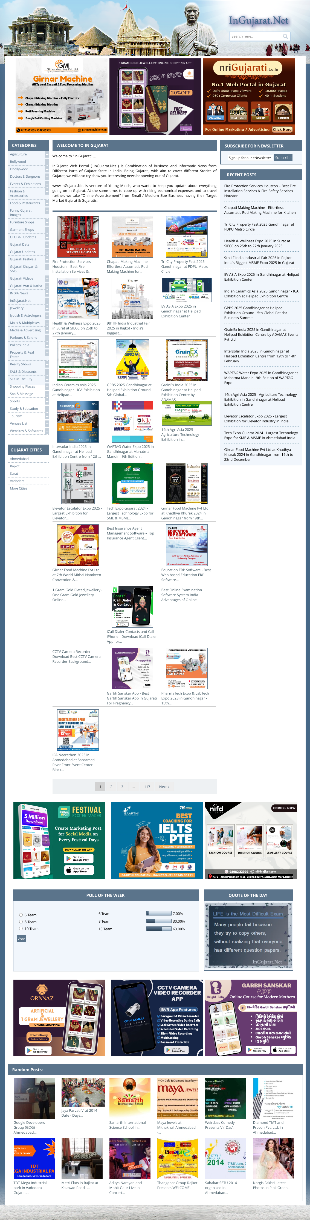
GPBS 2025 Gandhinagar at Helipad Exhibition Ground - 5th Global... (132, 368)
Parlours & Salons (29, 338)
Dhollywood (29, 169)
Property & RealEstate (29, 354)
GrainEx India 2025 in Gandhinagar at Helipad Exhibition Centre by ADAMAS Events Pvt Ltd (261, 334)
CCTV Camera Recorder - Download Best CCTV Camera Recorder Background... (77, 656)
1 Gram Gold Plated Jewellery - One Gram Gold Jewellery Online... (78, 594)
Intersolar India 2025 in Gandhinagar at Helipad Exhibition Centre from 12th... (78, 430)
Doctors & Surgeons (29, 177)
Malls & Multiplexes (29, 323)
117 (147, 786)
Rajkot (15, 466)
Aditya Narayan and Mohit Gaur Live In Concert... (125, 1187)
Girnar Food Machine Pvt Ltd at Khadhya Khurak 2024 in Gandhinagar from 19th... (186, 492)
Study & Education (29, 409)
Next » (164, 786)
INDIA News (29, 293)
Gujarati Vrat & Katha (29, 286)
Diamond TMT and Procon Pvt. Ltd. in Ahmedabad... (268, 1127)
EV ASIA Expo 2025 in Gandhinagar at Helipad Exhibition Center (186, 298)
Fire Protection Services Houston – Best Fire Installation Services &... (78, 245)
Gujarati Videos (29, 278)
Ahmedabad (19, 459)
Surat (14, 473)
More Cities (18, 488)
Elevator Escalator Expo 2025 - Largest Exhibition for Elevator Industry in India (256, 418)
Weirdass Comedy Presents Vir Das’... (220, 1125)
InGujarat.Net (29, 301)
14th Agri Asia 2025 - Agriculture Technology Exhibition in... (186, 421)
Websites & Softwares (29, 431)
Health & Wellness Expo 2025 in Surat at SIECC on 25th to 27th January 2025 (257, 243)
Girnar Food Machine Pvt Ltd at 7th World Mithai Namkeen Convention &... (78, 553)
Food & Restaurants (29, 203)
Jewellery (29, 308)
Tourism (29, 416)
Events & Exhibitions (29, 184)
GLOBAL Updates (29, 237)
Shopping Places (29, 386)
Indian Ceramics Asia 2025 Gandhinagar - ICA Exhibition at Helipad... (78, 368)
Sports (29, 401)
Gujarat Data (29, 244)
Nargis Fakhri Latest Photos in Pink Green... (272, 1185)
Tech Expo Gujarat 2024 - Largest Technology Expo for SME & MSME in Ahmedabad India (261, 435)
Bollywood (29, 162)
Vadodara (17, 481)
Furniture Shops (29, 222)
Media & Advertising (29, 330)
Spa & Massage (29, 394)
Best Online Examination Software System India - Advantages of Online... (181, 594)
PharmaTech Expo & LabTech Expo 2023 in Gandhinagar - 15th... (186, 677)
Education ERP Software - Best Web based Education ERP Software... (186, 553)
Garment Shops (29, 230)
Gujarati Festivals (29, 259)
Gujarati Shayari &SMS (29, 268)
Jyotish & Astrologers (29, 315)
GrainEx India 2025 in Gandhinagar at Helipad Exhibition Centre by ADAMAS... (186, 370)
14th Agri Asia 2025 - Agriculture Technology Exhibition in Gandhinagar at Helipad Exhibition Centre (260, 399)
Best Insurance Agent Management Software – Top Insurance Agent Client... (130, 533)
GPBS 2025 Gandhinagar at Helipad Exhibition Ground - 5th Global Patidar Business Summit (255, 312)
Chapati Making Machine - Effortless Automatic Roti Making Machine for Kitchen (260, 210)
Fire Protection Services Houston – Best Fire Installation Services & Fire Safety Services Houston (260, 190)
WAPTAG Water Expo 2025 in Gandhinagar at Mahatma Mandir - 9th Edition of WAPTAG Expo (261, 377)
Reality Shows (29, 364)
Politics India (29, 345)
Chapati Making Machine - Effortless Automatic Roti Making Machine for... (132, 245)
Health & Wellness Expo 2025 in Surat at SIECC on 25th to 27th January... (78, 306)
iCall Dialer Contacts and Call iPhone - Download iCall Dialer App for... (132, 615)
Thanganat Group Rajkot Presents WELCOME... (177, 1185)
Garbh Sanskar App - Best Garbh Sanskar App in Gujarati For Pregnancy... (132, 677)
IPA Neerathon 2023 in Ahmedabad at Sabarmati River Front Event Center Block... (78, 740)
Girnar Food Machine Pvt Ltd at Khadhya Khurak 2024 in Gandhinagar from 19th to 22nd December (258, 454)
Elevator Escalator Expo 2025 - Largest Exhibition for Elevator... (78, 492)
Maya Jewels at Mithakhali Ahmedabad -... (176, 1127)
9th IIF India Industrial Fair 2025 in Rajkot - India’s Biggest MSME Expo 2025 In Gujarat (259, 260)
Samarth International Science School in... (127, 1125)
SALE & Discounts (29, 372)
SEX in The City (29, 379)
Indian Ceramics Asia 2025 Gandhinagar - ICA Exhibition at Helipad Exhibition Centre (261, 293)
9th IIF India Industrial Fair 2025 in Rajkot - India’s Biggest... (132, 306)
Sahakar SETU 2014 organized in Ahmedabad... (221, 1187)
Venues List (29, 423)
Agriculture (29, 154)
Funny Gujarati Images (29, 212)
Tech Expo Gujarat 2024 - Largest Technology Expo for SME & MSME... (132, 492)
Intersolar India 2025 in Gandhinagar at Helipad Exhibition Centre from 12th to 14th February (260, 356)
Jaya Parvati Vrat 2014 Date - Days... (79, 1113)
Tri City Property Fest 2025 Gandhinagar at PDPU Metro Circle (186, 245)
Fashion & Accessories (29, 193)
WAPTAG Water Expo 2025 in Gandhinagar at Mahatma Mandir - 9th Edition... (132, 430)
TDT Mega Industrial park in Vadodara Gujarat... (30, 1187)
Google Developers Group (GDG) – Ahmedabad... (29, 1127)
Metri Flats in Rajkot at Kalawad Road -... (80, 1185)
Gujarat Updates (29, 252)
